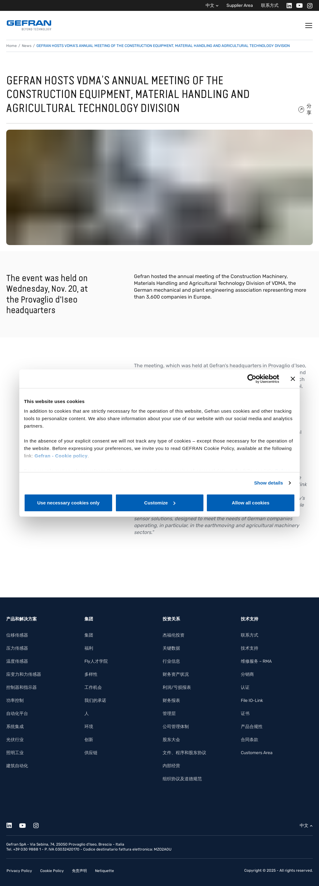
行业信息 (171, 661)
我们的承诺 (95, 700)
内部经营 (171, 765)
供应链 (91, 752)
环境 (88, 726)
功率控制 (15, 700)
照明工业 (15, 752)
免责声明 (79, 871)
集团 (88, 635)
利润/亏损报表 (177, 687)
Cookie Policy (52, 871)
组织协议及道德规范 (182, 779)
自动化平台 (17, 713)
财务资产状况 (176, 674)
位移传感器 (17, 635)
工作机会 (93, 687)
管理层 (169, 713)
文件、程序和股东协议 (184, 752)
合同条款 (249, 739)
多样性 (91, 674)
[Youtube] (297, 5)
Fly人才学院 (96, 661)
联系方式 (270, 5)
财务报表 (171, 700)
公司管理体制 (176, 726)
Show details (268, 482)
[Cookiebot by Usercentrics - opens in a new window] (252, 378)
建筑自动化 (17, 765)
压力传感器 (17, 648)
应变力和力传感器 (23, 674)
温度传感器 (17, 661)
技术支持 (249, 648)
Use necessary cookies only (68, 502)
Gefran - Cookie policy (61, 455)
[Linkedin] (287, 5)
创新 (88, 739)
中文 (210, 5)
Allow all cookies (250, 502)
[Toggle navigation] (309, 25)
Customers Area (257, 752)
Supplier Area (239, 5)
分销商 (247, 674)
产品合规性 (252, 726)
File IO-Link (252, 700)
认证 (245, 687)
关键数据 (171, 648)
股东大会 (171, 739)
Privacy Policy (19, 871)
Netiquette (104, 871)
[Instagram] (308, 5)
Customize (159, 502)
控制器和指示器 (21, 687)
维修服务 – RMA (256, 661)
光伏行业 (15, 739)
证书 (245, 713)
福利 (88, 648)
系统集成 (15, 726)
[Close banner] (293, 379)
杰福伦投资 (173, 635)
